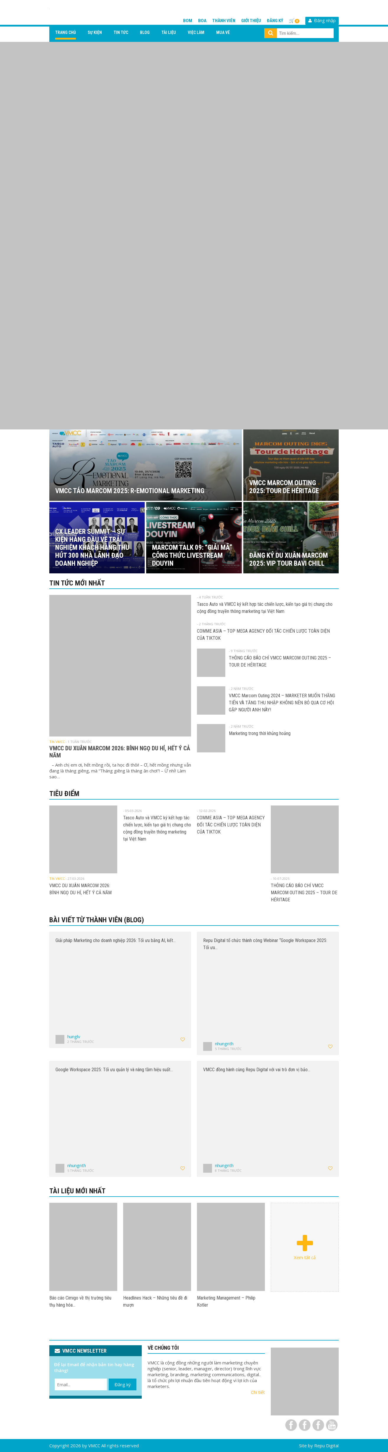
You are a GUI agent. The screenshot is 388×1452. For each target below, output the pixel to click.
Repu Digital (326, 1445)
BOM (187, 20)
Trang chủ (65, 32)
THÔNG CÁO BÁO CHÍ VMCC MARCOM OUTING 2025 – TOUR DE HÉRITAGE (304, 893)
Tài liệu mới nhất (77, 1191)
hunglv (73, 1036)
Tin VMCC (57, 741)
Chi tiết (258, 1392)
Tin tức (121, 32)
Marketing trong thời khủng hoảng (260, 733)
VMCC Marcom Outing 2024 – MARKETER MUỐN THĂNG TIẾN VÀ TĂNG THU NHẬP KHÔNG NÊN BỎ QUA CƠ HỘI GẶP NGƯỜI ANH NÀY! (282, 703)
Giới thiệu (251, 20)
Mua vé (223, 32)
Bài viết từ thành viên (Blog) (96, 920)
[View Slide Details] (194, 235)
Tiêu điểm (64, 794)
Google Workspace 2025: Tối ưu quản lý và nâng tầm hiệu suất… (114, 1069)
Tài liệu (169, 32)
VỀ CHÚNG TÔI (163, 1348)
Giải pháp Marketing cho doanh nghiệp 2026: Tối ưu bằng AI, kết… (116, 940)
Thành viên (223, 20)
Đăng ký (275, 20)
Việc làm (196, 32)
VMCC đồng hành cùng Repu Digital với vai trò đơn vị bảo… (256, 1069)
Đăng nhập (322, 20)
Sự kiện (95, 32)
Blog (145, 32)
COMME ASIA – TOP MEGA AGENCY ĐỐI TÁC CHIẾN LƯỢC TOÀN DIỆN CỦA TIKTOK (231, 825)
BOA (202, 20)
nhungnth (224, 1043)
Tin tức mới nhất (77, 583)
